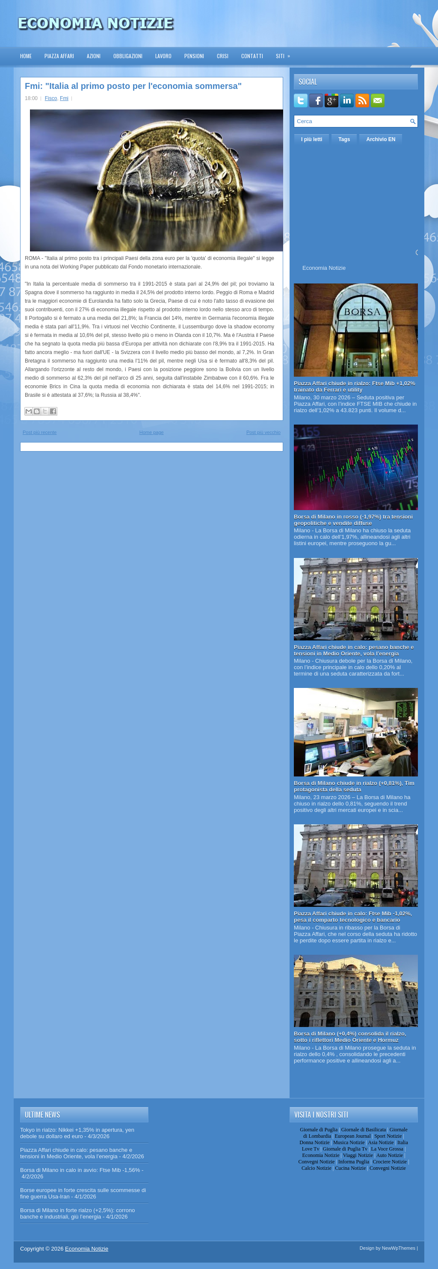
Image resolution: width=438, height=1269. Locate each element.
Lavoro (163, 55)
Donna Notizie (314, 1142)
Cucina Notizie (350, 1168)
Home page (151, 432)
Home (26, 55)
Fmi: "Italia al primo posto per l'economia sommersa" (133, 86)
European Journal (352, 1136)
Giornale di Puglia (318, 1130)
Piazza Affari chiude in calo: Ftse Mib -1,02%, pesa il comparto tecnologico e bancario (353, 916)
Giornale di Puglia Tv (345, 1149)
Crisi (222, 55)
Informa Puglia (353, 1162)
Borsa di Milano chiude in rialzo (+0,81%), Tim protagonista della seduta (354, 786)
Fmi (64, 98)
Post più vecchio (263, 432)
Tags (344, 139)
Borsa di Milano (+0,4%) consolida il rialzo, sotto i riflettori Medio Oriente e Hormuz (350, 1036)
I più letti (311, 139)
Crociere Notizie (390, 1162)
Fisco (51, 98)
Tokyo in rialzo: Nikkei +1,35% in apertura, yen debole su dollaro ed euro (77, 1133)
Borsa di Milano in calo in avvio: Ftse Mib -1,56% (80, 1170)
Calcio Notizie (316, 1168)
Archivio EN (380, 139)
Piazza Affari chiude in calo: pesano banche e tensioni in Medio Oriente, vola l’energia (354, 650)
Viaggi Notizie (358, 1155)
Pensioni (194, 55)
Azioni (94, 55)
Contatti (252, 55)
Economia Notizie (324, 268)
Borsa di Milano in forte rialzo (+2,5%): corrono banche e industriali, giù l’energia (77, 1213)
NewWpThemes (398, 1248)
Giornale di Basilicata (363, 1130)
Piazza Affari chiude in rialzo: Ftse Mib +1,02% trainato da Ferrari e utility (354, 386)
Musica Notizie (349, 1142)
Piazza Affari (59, 55)
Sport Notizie (388, 1136)
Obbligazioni (127, 55)
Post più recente (40, 432)
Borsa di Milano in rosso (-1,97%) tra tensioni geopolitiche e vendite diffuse (353, 520)
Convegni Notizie (316, 1162)
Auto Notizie (389, 1155)
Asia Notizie (381, 1142)
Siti (286, 53)
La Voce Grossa (387, 1149)
